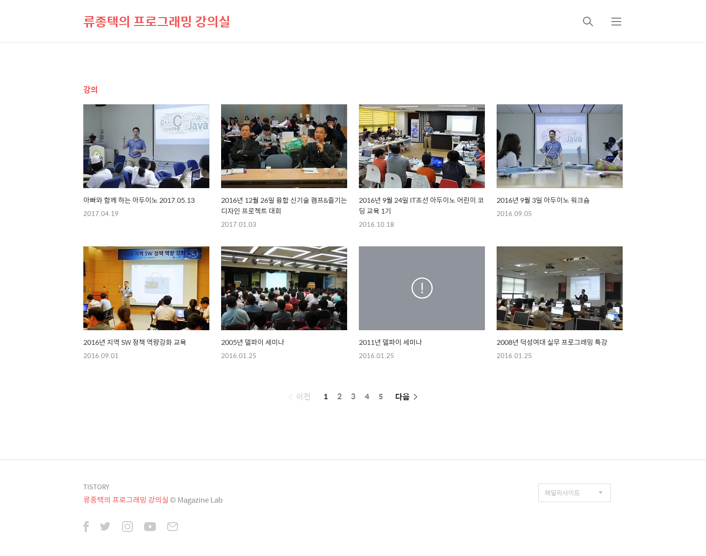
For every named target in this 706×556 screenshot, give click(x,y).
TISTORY (96, 487)
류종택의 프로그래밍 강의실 (156, 21)
